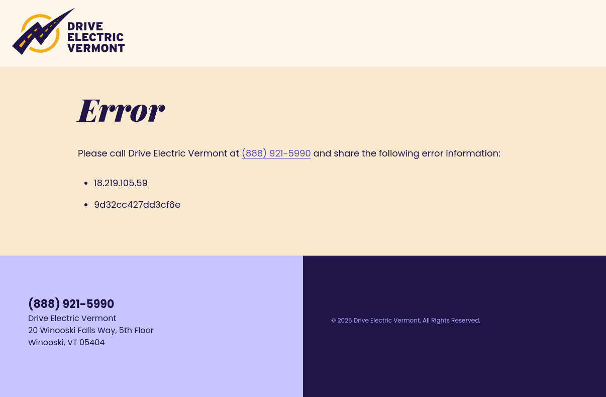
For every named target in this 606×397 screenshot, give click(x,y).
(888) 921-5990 (276, 153)
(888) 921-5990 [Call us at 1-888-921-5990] (71, 304)
